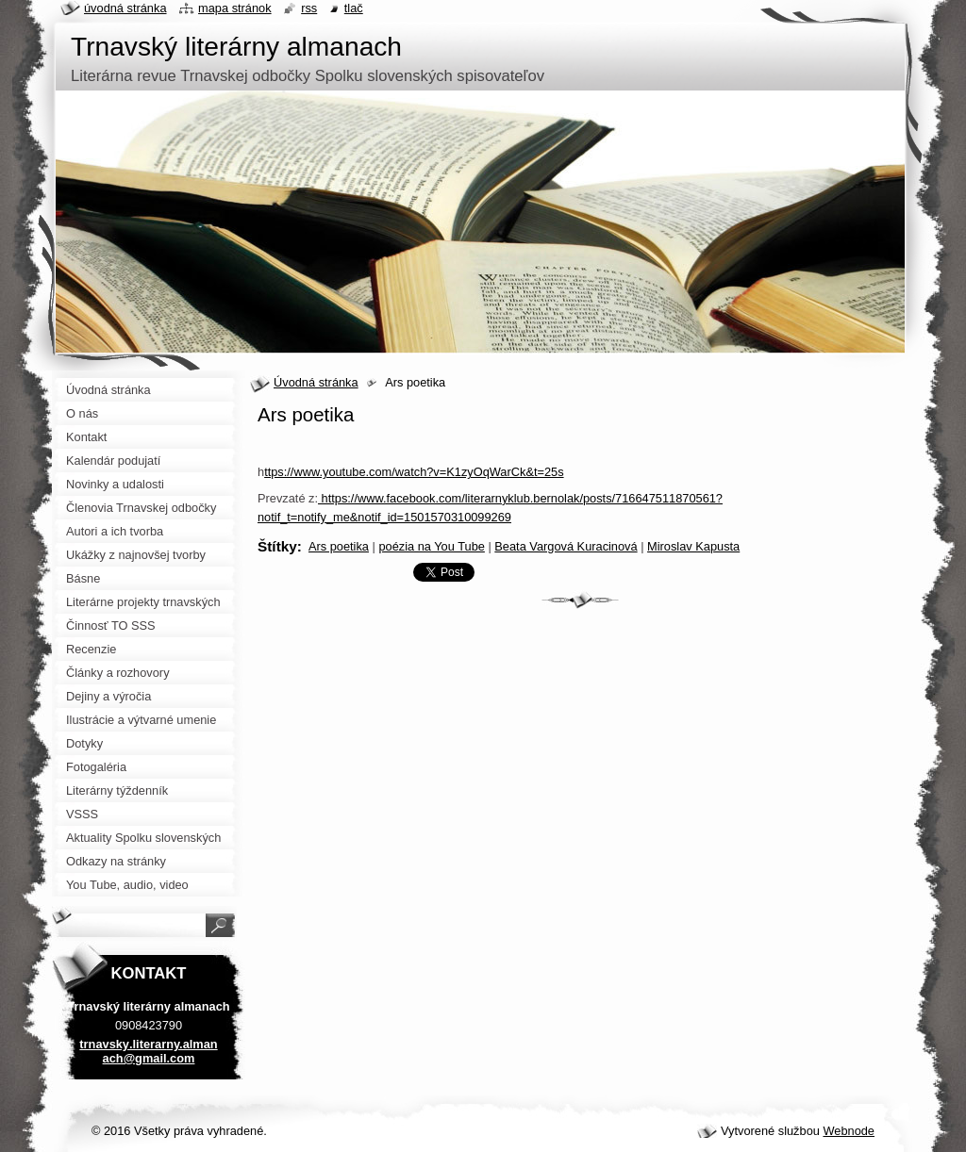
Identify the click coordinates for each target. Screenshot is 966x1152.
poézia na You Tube (431, 546)
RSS (309, 8)
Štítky (277, 546)
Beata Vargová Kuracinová (565, 546)
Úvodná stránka (316, 382)
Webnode (848, 1131)
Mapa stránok (235, 8)
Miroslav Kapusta (693, 546)
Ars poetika (338, 546)
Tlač (353, 8)
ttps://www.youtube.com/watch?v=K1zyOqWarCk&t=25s (413, 472)
